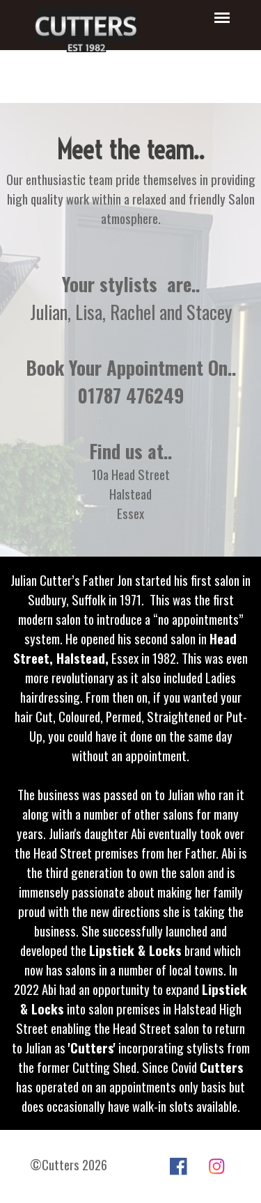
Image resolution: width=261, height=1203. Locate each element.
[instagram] (217, 1166)
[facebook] (178, 1166)
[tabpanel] (130, 179)
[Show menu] (222, 17)
